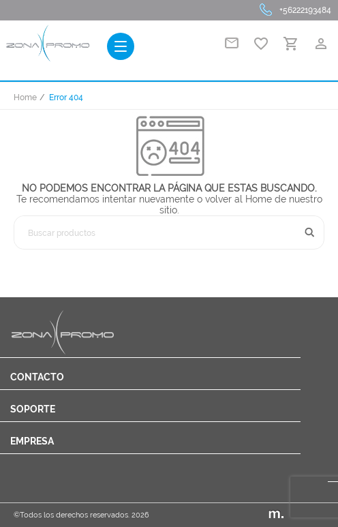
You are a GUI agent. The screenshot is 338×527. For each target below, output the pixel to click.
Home (25, 97)
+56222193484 (305, 10)
